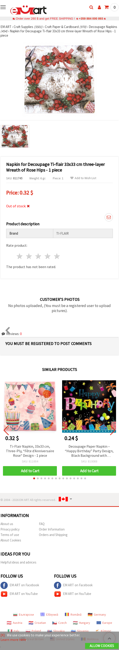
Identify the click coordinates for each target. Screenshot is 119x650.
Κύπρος (103, 631)
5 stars (57, 256)
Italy (13, 631)
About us (6, 524)
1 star (20, 256)
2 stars (29, 256)
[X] (2, 635)
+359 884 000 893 (91, 18)
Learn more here (13, 639)
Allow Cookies (102, 646)
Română (73, 614)
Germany (97, 614)
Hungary (81, 623)
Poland (33, 631)
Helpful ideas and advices (18, 562)
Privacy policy (10, 529)
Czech (59, 623)
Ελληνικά (49, 614)
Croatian (37, 623)
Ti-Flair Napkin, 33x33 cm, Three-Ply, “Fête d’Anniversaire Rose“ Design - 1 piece (30, 451)
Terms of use (9, 535)
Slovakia (56, 631)
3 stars (38, 256)
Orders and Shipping (53, 535)
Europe (104, 622)
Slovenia (80, 631)
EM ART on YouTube (19, 594)
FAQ (42, 524)
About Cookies (10, 540)
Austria (14, 623)
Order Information (52, 529)
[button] (34, 478)
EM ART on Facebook (19, 585)
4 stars (47, 256)
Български (23, 614)
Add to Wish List (83, 178)
